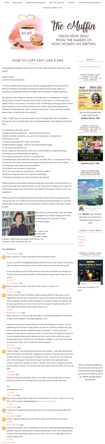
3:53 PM (10, 422)
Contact (71, 2)
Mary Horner (12, 292)
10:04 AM (10, 345)
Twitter (80, 243)
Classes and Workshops (36, 2)
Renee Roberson (13, 425)
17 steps (40, 231)
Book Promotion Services (90, 2)
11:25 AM (10, 392)
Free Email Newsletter (52, 8)
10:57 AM (10, 372)
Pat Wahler (11, 375)
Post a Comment (8, 442)
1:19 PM (10, 404)
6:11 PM (10, 439)
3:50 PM (10, 413)
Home (6, 2)
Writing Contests (56, 2)
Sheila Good (11, 395)
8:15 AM (10, 289)
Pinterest (81, 246)
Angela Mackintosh (14, 313)
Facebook (81, 237)
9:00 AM (10, 310)
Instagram (82, 240)
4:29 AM (10, 280)
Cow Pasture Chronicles (47, 401)
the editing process (23, 242)
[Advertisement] (90, 327)
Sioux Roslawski (13, 254)
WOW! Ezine (17, 2)
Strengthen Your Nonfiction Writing (24, 239)
